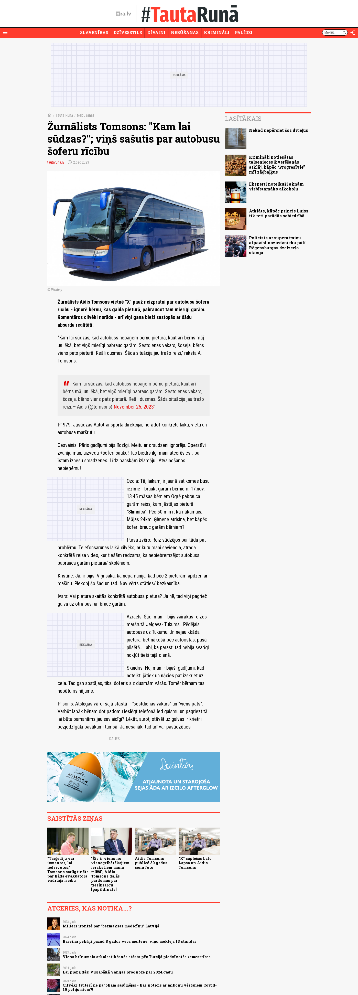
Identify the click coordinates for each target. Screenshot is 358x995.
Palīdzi (244, 32)
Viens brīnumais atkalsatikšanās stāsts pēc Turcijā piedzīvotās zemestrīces (137, 956)
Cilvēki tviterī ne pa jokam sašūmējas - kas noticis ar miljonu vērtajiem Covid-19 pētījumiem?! (140, 987)
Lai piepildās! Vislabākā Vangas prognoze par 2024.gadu (118, 972)
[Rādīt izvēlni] (5, 32)
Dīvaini (156, 32)
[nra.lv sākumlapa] (123, 14)
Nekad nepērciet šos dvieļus (278, 130)
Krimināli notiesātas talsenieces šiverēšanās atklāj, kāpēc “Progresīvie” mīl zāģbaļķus (277, 164)
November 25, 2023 (134, 407)
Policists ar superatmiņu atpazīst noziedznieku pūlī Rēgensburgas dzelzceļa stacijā (277, 245)
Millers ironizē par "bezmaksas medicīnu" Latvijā (111, 926)
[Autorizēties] (353, 32)
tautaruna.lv (55, 162)
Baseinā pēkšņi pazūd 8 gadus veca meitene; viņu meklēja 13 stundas (130, 941)
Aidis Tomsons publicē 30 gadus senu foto (151, 863)
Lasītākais (243, 118)
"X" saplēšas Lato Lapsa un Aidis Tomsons (195, 863)
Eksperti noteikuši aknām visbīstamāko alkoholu (276, 186)
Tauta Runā (64, 115)
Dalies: (115, 739)
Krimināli (217, 32)
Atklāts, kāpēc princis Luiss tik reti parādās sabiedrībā (278, 213)
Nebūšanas (185, 32)
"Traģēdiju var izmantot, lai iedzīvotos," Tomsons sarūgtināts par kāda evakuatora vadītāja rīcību (68, 869)
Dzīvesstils (128, 32)
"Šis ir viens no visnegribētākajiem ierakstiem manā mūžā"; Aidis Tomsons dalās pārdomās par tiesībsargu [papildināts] (110, 874)
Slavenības (94, 32)
